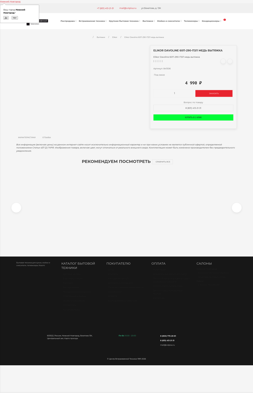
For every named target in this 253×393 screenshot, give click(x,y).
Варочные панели (73, 281)
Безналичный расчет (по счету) (170, 277)
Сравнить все (163, 162)
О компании (114, 295)
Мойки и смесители (169, 21)
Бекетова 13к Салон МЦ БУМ (213, 276)
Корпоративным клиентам (122, 304)
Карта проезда (71, 340)
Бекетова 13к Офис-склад (212, 280)
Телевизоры (192, 21)
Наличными (159, 273)
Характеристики (27, 137)
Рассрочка (159, 301)
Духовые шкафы (72, 277)
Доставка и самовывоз (120, 286)
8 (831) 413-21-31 (193, 108)
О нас (111, 273)
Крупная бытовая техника (125, 21)
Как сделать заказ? (118, 281)
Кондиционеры (212, 21)
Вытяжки (149, 21)
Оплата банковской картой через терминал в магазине (171, 283)
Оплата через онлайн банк (167, 289)
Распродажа (69, 21)
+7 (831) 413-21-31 (105, 8)
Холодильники (71, 290)
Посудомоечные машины (77, 295)
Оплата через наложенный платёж (168, 295)
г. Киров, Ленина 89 (209, 288)
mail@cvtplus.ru (128, 8)
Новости (112, 299)
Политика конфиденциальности (125, 290)
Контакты (113, 277)
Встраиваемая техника (93, 21)
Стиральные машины (74, 299)
